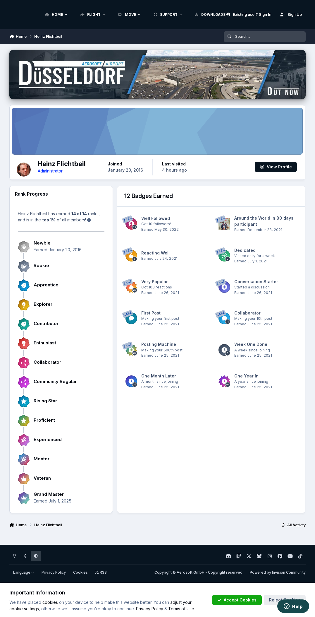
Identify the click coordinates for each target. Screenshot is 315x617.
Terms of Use (181, 608)
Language (23, 572)
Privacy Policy (54, 572)
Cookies (80, 572)
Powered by (278, 572)
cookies (50, 602)
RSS (101, 572)
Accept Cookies (237, 599)
